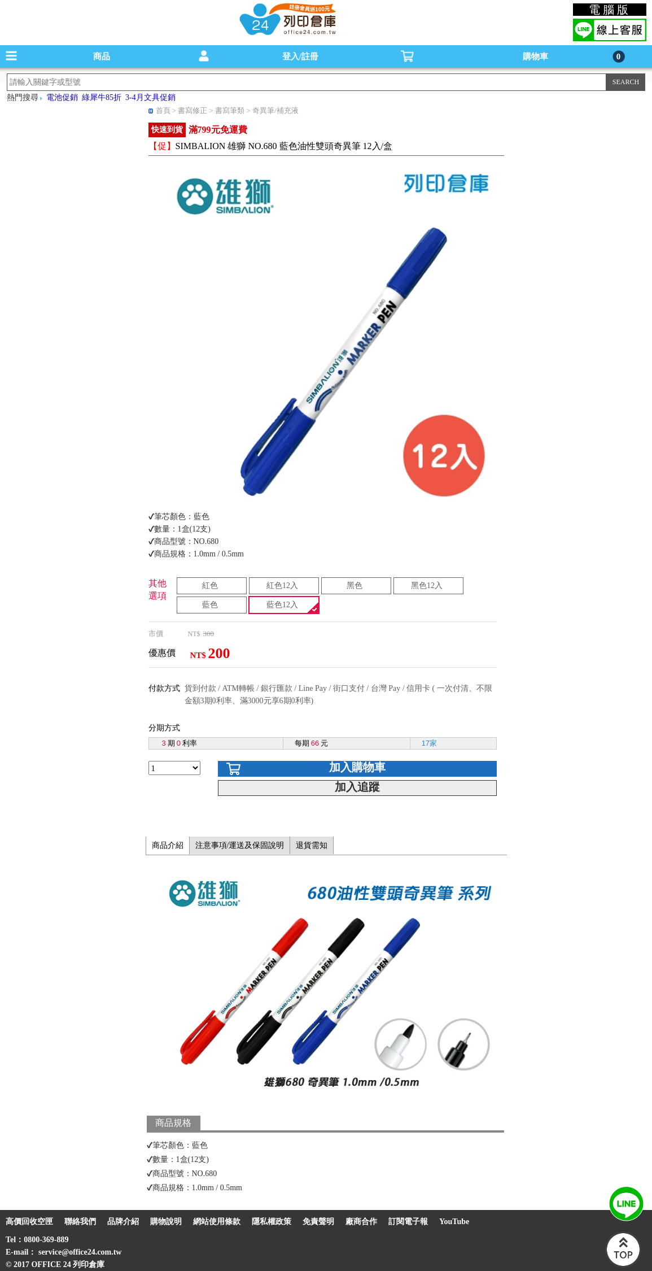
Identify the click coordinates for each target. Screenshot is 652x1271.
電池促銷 (62, 97)
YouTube (454, 1221)
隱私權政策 (271, 1221)
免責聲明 (318, 1221)
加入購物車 (357, 767)
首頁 (163, 110)
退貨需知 (311, 845)
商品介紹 (167, 845)
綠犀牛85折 (101, 97)
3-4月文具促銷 (150, 97)
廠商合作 (361, 1221)
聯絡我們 (80, 1221)
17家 (429, 743)
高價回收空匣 (29, 1221)
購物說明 (166, 1221)
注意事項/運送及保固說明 (240, 845)
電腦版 (610, 9)
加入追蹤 (357, 787)
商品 (101, 56)
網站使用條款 (216, 1221)
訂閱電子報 (408, 1221)
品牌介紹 (123, 1221)
